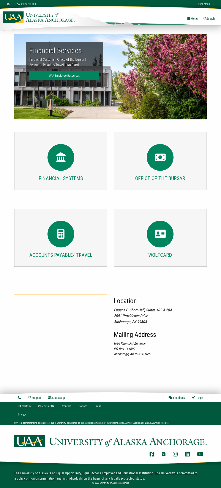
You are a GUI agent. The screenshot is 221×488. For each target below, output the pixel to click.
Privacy (22, 414)
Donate (83, 406)
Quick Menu (203, 4)
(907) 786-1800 (27, 4)
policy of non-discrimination (36, 478)
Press (98, 406)
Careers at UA (46, 406)
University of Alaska (34, 473)
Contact (66, 406)
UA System (24, 406)
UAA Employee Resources (64, 75)
